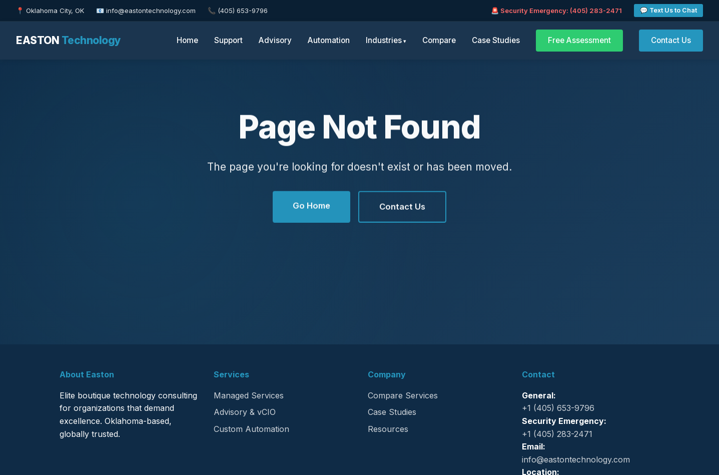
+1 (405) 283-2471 (557, 434)
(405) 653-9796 (243, 11)
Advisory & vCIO (245, 412)
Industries (384, 40)
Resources (388, 429)
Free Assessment (579, 40)
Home (187, 40)
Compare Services (403, 395)
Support (228, 40)
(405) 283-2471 (596, 11)
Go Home (311, 206)
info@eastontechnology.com (151, 11)
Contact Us (671, 40)
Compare (439, 40)
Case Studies (496, 40)
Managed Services (249, 395)
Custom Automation (251, 429)
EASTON (68, 40)
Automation (329, 40)
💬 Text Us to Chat (668, 10)
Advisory (275, 40)
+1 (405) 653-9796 (558, 408)
